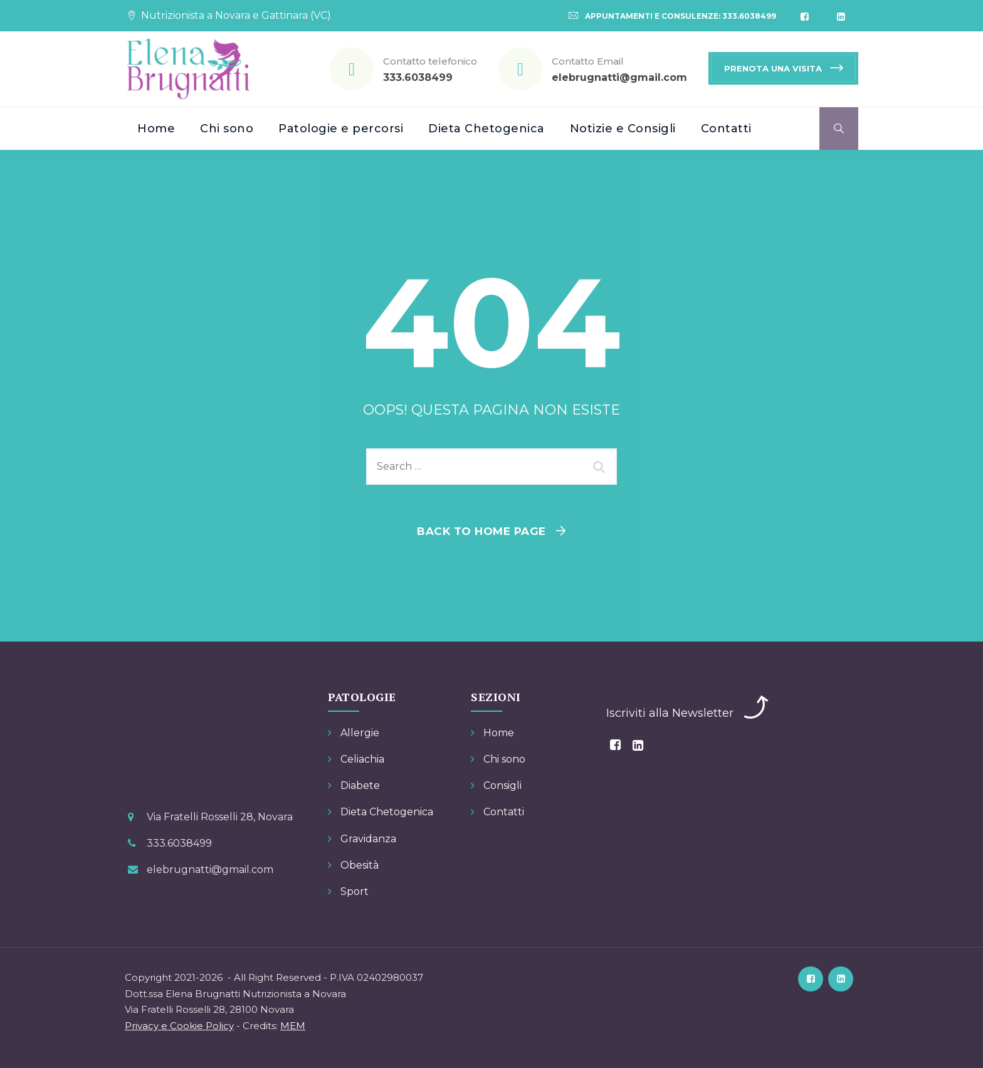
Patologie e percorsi (340, 128)
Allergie (359, 733)
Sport (354, 891)
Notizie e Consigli (623, 128)
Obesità (359, 865)
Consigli (502, 785)
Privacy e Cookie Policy (179, 1026)
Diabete (360, 785)
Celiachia (362, 759)
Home (156, 128)
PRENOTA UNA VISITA (773, 68)
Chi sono (226, 128)
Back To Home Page (481, 531)
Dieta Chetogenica (486, 128)
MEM (292, 1026)
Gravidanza (368, 839)
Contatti (726, 128)
